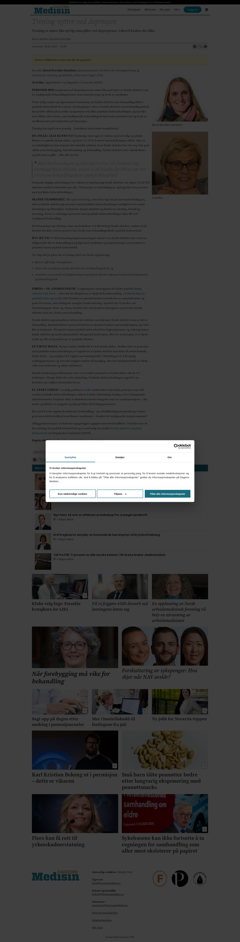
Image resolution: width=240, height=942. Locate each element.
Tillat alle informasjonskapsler (167, 493)
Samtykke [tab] (70, 457)
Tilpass (120, 493)
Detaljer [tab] (120, 457)
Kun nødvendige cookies (72, 493)
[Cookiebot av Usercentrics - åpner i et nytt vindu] (176, 446)
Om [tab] (169, 457)
